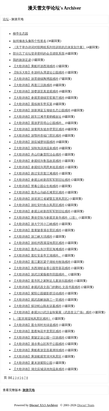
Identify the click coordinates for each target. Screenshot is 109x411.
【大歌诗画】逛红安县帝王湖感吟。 (37, 255)
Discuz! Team (85, 405)
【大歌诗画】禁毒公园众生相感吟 (35, 186)
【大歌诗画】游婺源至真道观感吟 (35, 91)
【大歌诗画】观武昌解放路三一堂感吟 (38, 299)
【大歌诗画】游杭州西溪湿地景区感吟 (38, 243)
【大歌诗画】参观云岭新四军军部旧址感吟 (42, 180)
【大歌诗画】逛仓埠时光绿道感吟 (35, 325)
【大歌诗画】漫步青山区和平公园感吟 (38, 344)
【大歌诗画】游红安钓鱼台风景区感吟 (38, 205)
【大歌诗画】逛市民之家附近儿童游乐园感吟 (43, 280)
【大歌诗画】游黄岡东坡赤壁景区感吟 (38, 129)
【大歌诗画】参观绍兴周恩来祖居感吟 (38, 167)
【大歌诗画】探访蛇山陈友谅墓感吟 (37, 306)
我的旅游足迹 (22, 60)
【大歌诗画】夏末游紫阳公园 (32, 363)
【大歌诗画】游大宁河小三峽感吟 (35, 224)
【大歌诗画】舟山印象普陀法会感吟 (37, 154)
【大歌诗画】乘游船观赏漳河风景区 (37, 356)
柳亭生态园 (20, 33)
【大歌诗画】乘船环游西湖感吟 (34, 66)
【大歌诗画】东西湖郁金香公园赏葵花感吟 (42, 268)
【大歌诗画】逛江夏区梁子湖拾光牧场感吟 (42, 262)
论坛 (6, 19)
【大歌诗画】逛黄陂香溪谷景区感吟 (37, 230)
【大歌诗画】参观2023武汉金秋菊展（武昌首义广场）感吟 (52, 312)
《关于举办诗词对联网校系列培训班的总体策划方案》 (49, 47)
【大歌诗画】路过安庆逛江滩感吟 (35, 173)
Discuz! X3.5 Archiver (43, 405)
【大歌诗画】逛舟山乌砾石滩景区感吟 (38, 192)
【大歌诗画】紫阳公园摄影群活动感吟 (38, 293)
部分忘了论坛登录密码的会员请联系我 (38, 53)
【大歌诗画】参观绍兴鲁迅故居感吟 (37, 161)
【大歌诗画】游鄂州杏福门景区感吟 (37, 135)
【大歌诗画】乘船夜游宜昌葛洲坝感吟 (38, 350)
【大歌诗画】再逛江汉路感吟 (32, 85)
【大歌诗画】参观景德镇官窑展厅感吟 (38, 97)
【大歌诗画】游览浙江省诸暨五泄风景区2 (41, 198)
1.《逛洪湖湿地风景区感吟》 (32, 318)
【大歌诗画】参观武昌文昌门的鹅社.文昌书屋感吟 (46, 287)
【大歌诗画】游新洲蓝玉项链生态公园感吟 (42, 110)
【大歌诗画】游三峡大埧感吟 (32, 236)
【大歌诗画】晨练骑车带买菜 (32, 104)
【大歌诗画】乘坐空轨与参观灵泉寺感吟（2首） (45, 217)
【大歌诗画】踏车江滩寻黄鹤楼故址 (37, 116)
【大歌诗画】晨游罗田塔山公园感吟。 (38, 123)
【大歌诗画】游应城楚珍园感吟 (34, 142)
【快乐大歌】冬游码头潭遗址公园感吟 (38, 72)
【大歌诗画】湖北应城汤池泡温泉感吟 (38, 369)
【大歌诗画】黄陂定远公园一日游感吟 (38, 337)
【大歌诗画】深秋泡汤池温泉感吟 (35, 148)
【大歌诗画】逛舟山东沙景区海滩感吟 (38, 249)
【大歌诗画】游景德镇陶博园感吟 (35, 79)
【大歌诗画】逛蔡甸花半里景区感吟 (37, 331)
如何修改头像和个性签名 (29, 41)
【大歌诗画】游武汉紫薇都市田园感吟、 (40, 274)
